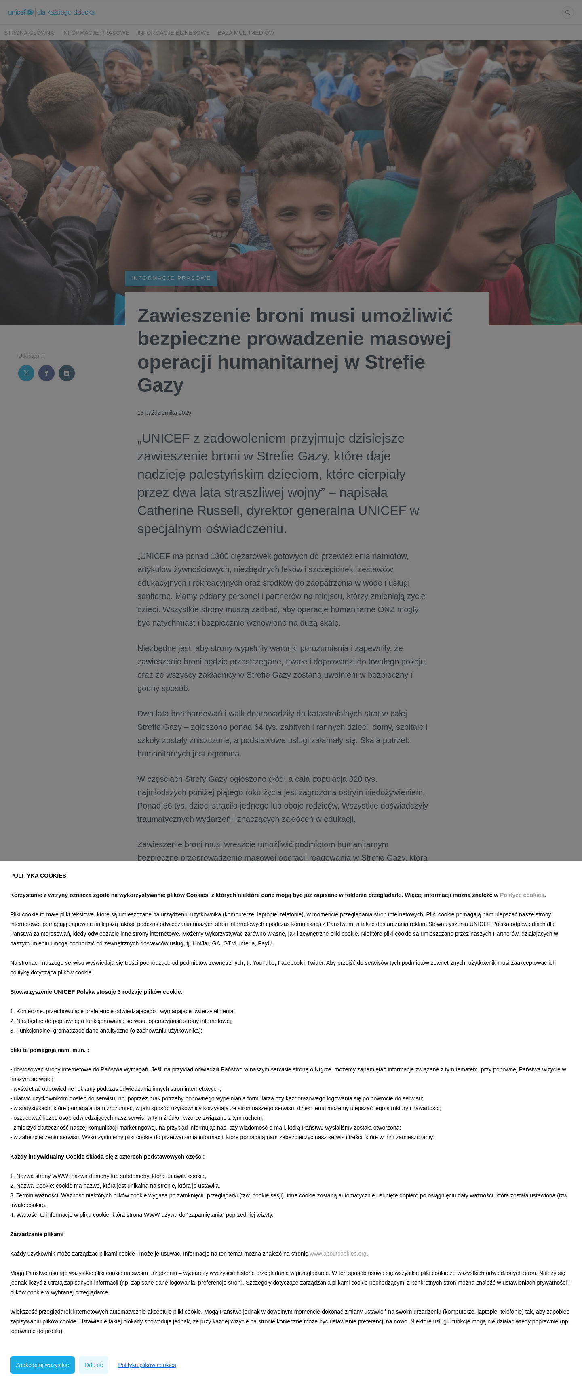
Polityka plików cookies (147, 1365)
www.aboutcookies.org (338, 1253)
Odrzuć (93, 1365)
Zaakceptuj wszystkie (42, 1365)
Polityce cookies (522, 895)
